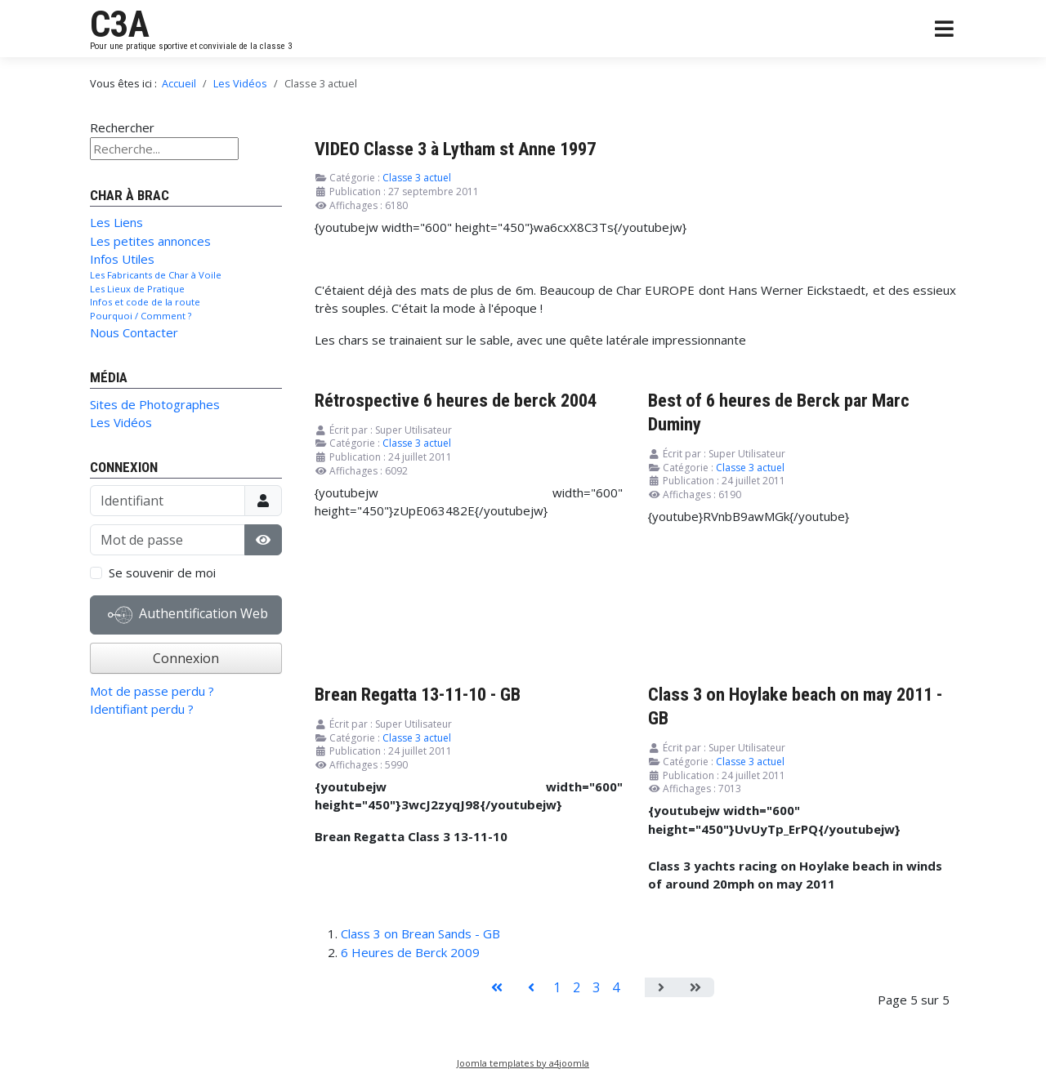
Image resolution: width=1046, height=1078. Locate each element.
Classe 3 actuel (416, 178)
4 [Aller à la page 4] (615, 987)
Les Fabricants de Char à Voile (155, 275)
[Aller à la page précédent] (531, 987)
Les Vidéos (121, 422)
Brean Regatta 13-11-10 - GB (418, 694)
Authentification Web (188, 615)
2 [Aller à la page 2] (576, 987)
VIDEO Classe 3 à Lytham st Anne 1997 (455, 148)
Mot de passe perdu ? (152, 691)
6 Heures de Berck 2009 (410, 952)
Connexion (186, 658)
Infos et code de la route (145, 302)
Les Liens (116, 222)
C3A (120, 24)
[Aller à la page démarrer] (497, 987)
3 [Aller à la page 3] (596, 987)
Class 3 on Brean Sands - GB (420, 933)
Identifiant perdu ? (142, 709)
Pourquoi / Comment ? (140, 316)
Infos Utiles (122, 259)
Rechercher (122, 127)
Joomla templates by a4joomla (523, 1063)
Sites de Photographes (155, 404)
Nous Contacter (134, 332)
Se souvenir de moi (162, 572)
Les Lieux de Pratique (137, 289)
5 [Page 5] (635, 987)
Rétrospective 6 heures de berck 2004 (456, 400)
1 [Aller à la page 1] (557, 987)
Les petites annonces (150, 241)
